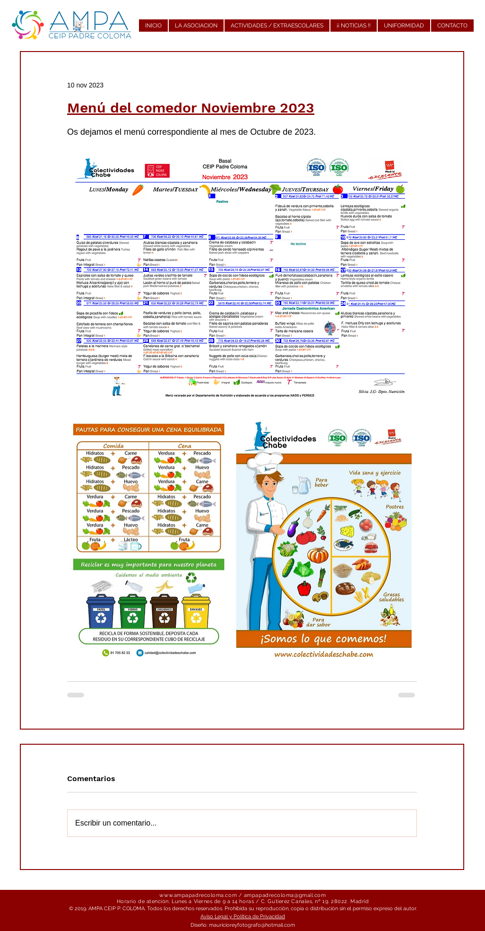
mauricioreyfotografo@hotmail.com (252, 925)
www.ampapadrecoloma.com (198, 895)
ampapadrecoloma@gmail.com (285, 895)
